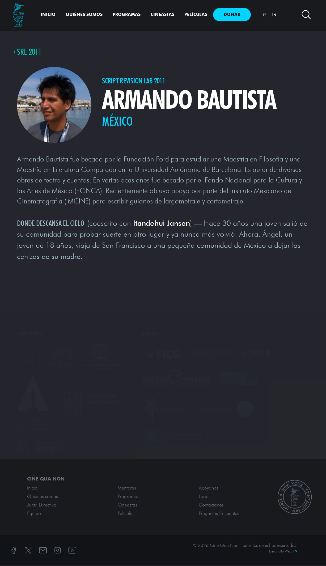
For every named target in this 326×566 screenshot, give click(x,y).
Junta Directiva (41, 505)
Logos (204, 497)
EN (274, 15)
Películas (195, 14)
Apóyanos (208, 488)
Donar (232, 14)
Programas (127, 14)
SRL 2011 (30, 52)
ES (264, 15)
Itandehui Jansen (161, 223)
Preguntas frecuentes (219, 514)
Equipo (34, 514)
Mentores (127, 488)
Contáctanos (211, 505)
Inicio (48, 14)
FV (295, 552)
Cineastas (162, 14)
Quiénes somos (84, 14)
